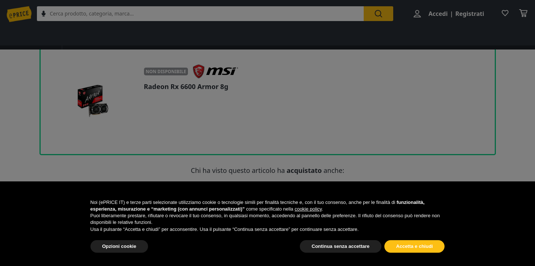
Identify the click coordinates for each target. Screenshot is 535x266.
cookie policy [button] (308, 209)
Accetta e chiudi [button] (414, 246)
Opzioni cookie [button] (119, 246)
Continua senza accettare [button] (341, 246)
